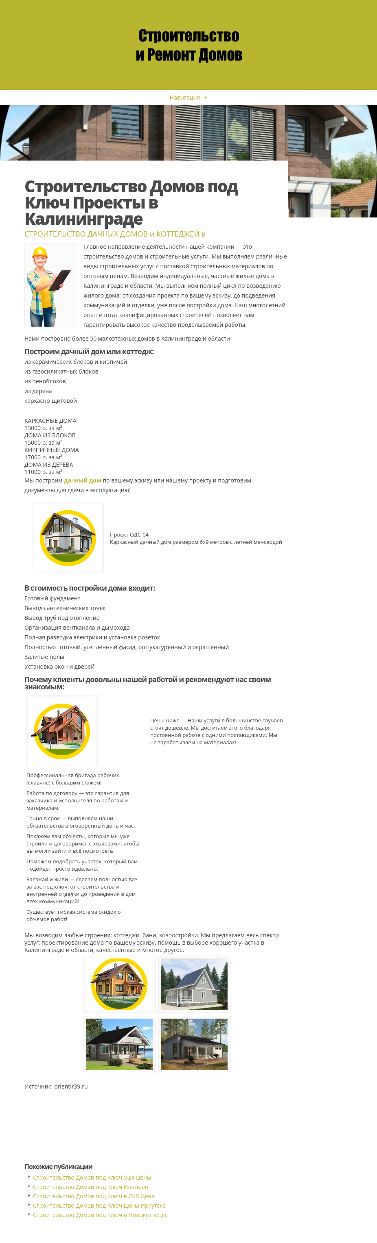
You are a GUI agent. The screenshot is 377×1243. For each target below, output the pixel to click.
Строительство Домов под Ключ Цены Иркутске (99, 1205)
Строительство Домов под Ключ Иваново (90, 1187)
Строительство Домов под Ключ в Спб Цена (94, 1196)
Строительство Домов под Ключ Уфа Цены (92, 1177)
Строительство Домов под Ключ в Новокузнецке (100, 1215)
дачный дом (82, 480)
